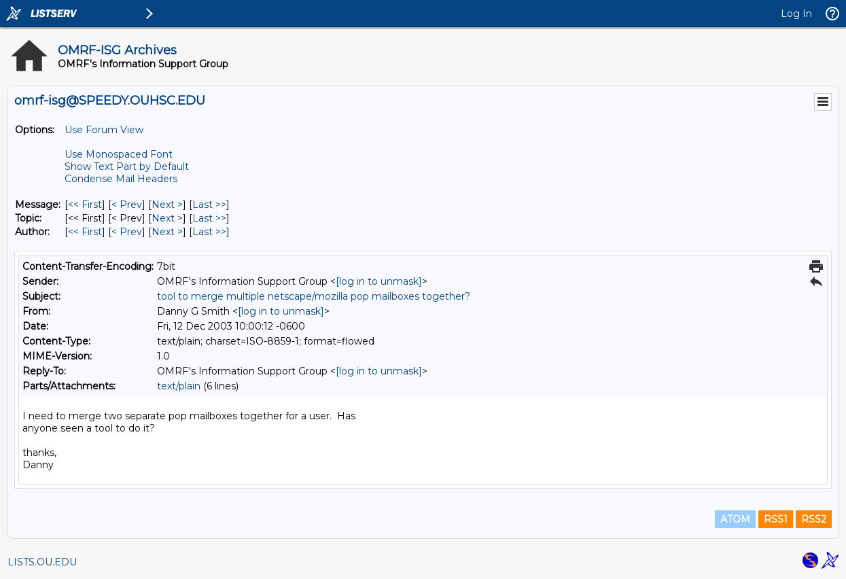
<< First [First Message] (85, 204)
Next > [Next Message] (167, 204)
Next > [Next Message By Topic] (167, 218)
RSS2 (813, 519)
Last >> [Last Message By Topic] (209, 218)
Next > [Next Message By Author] (167, 232)
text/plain (178, 386)
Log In (796, 13)
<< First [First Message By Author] (85, 232)
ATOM (735, 519)
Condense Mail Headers (121, 179)
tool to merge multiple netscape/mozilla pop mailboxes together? (313, 296)
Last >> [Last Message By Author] (209, 232)
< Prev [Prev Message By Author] (126, 232)
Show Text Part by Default (127, 166)
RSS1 (776, 519)
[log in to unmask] (379, 281)
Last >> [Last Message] (209, 204)
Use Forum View (104, 130)
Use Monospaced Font (119, 154)
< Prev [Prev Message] (126, 204)
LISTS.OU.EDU (42, 562)
